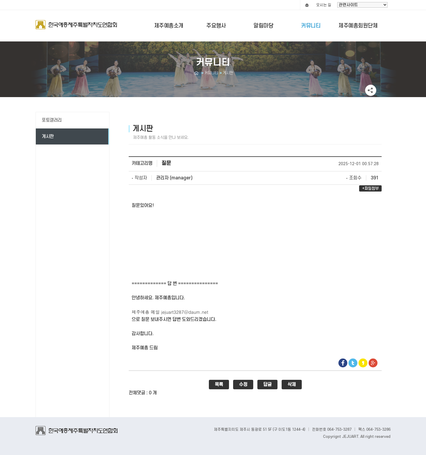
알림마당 (263, 26)
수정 (243, 384)
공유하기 (370, 90)
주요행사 (216, 26)
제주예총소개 (168, 26)
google (373, 362)
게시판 (48, 136)
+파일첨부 (370, 188)
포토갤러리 (52, 120)
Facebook (342, 362)
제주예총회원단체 (357, 26)
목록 (219, 384)
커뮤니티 (310, 26)
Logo (76, 27)
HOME (306, 5)
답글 (267, 384)
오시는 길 (323, 5)
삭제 (292, 384)
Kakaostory (363, 362)
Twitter (352, 362)
